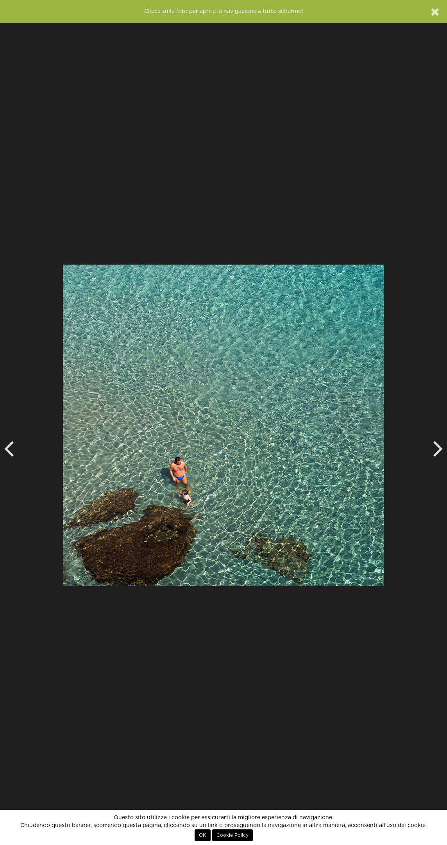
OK (202, 835)
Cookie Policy (232, 835)
